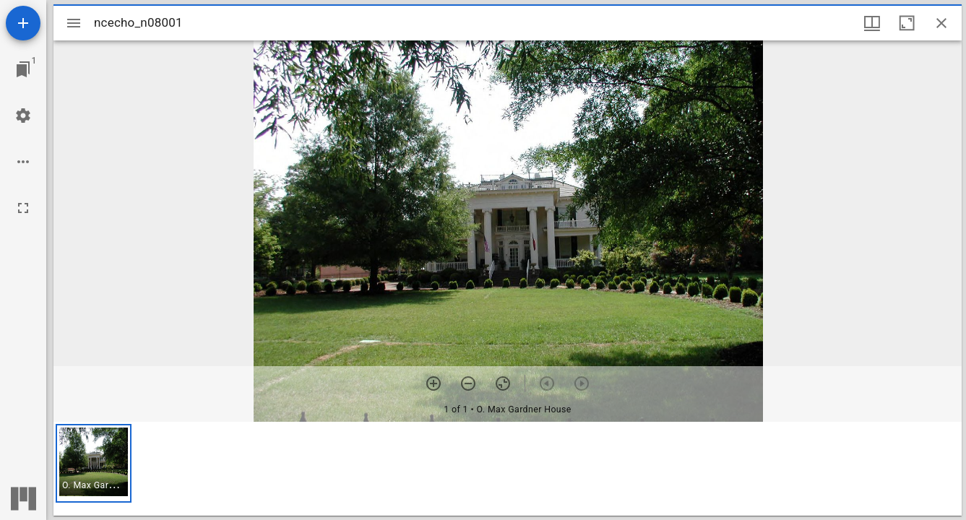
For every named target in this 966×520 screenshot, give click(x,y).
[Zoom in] (433, 383)
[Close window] (941, 23)
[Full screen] (23, 208)
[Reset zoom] (503, 383)
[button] (93, 463)
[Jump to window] (23, 69)
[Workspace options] (23, 161)
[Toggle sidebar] (73, 23)
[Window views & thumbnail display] (872, 23)
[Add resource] (23, 23)
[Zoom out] (468, 383)
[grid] (507, 469)
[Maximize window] (906, 23)
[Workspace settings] (23, 115)
